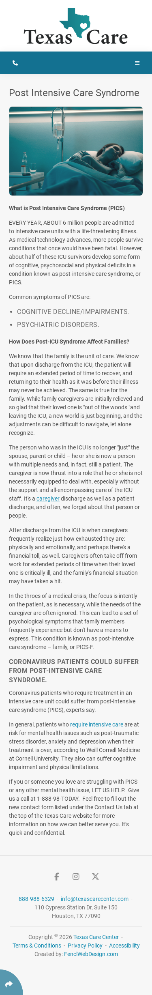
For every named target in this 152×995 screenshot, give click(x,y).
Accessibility (124, 945)
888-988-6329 (37, 899)
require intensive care (96, 724)
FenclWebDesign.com (91, 954)
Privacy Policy (85, 945)
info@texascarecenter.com (95, 899)
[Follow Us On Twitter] (95, 876)
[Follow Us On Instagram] (76, 876)
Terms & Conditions (37, 945)
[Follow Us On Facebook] (56, 876)
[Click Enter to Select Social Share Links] (11, 982)
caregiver (48, 498)
